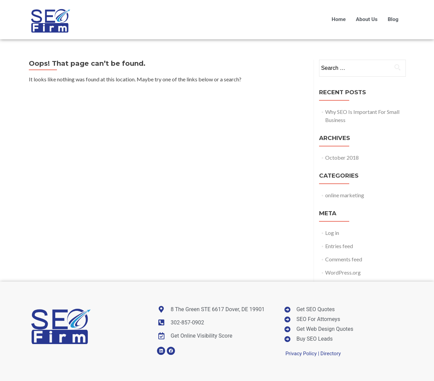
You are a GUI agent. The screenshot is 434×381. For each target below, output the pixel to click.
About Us (367, 19)
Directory (330, 353)
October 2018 (342, 157)
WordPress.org (343, 272)
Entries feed (339, 246)
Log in (332, 232)
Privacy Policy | (302, 353)
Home (339, 19)
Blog (393, 19)
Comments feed (343, 259)
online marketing (344, 195)
